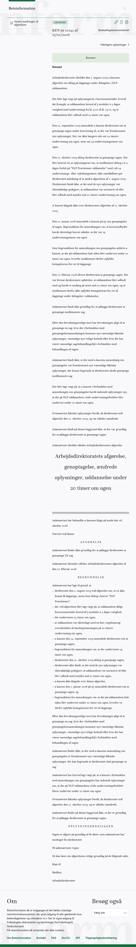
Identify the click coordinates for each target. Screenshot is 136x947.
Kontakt (41, 938)
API (78, 938)
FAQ (53, 938)
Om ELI (66, 938)
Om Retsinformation (19, 938)
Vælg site (99, 912)
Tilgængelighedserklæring (101, 938)
